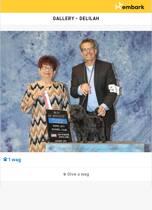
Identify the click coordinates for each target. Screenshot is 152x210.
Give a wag (76, 174)
